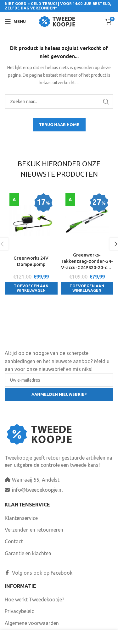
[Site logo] (59, 21)
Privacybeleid (20, 611)
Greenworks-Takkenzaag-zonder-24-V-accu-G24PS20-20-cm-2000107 (87, 261)
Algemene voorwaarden (32, 623)
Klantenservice (21, 518)
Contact (14, 541)
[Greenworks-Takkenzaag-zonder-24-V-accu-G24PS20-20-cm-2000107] (87, 220)
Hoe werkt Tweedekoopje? (34, 599)
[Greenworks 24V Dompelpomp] (31, 220)
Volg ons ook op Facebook (38, 573)
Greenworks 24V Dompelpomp (31, 261)
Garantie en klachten (28, 553)
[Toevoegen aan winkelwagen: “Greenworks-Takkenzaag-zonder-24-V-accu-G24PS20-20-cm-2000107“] (87, 288)
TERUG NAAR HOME (59, 124)
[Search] (59, 101)
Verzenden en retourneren (34, 530)
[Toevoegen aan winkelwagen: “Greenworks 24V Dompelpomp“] (31, 288)
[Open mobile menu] (15, 21)
